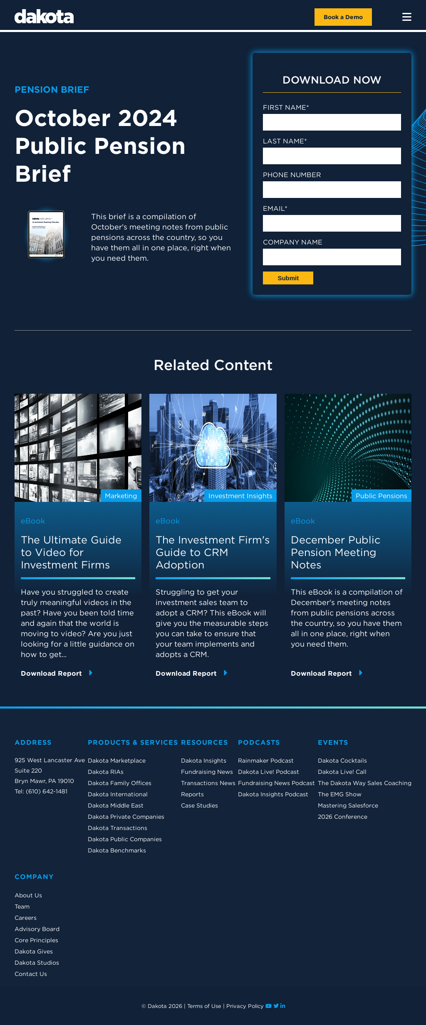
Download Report (56, 673)
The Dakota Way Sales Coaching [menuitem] (364, 783)
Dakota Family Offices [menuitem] (119, 783)
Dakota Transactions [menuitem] (117, 828)
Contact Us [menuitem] (31, 974)
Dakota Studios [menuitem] (37, 962)
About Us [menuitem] (28, 895)
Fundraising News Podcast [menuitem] (276, 783)
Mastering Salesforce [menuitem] (348, 805)
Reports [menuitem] (192, 794)
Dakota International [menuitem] (118, 794)
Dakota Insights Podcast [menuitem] (273, 794)
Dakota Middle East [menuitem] (116, 805)
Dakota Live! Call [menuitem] (342, 772)
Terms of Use (204, 1006)
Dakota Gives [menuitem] (34, 951)
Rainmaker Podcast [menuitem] (266, 760)
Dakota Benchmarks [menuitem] (117, 850)
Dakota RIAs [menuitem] (106, 772)
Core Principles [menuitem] (36, 940)
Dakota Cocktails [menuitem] (342, 760)
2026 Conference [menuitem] (342, 816)
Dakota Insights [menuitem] (203, 760)
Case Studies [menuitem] (199, 805)
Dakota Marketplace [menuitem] (117, 760)
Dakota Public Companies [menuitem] (125, 839)
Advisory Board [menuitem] (37, 929)
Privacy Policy (245, 1006)
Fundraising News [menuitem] (207, 772)
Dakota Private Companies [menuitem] (126, 816)
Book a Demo (343, 17)
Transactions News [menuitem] (208, 783)
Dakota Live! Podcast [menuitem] (268, 772)
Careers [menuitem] (26, 917)
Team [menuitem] (22, 906)
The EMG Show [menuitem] (340, 794)
